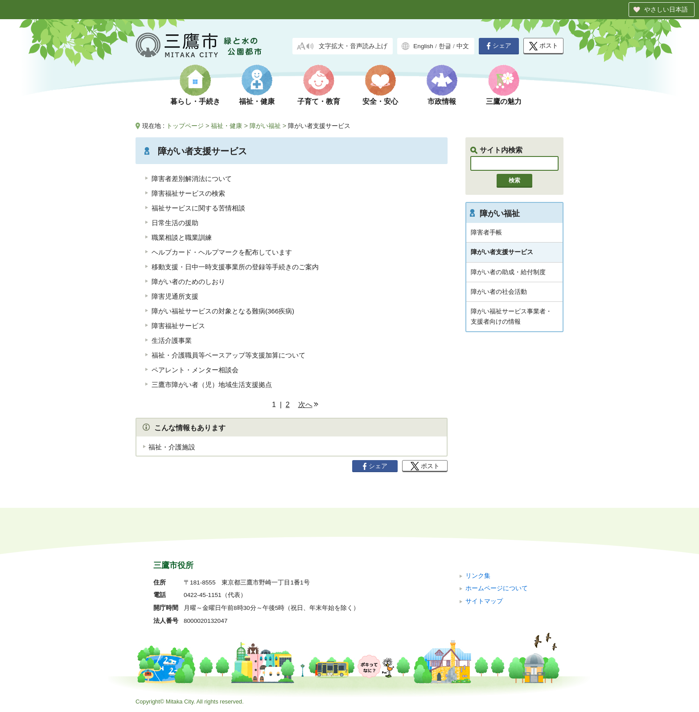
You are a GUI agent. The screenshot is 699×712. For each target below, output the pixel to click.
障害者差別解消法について (195, 178)
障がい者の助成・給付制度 (508, 272)
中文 (462, 46)
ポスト (543, 46)
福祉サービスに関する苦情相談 (198, 208)
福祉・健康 (257, 101)
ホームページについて (496, 588)
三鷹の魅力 (504, 101)
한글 (445, 46)
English (423, 46)
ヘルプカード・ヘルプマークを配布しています (222, 252)
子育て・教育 (318, 101)
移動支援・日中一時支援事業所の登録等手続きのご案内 (235, 267)
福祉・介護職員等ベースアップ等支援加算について (228, 355)
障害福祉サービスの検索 (188, 193)
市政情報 (442, 101)
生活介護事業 (172, 340)
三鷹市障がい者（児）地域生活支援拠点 (212, 384)
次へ (305, 404)
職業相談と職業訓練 (182, 237)
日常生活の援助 (175, 222)
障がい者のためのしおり (188, 281)
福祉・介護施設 (171, 447)
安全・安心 (380, 101)
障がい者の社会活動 (499, 291)
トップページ (185, 125)
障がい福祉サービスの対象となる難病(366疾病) (223, 311)
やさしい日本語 (666, 9)
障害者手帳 (486, 232)
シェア (498, 46)
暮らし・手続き (195, 101)
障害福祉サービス (178, 325)
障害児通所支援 (175, 296)
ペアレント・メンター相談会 (195, 370)
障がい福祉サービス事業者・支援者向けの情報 (511, 316)
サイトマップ (484, 601)
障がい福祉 (265, 125)
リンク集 (477, 575)
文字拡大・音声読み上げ (353, 46)
